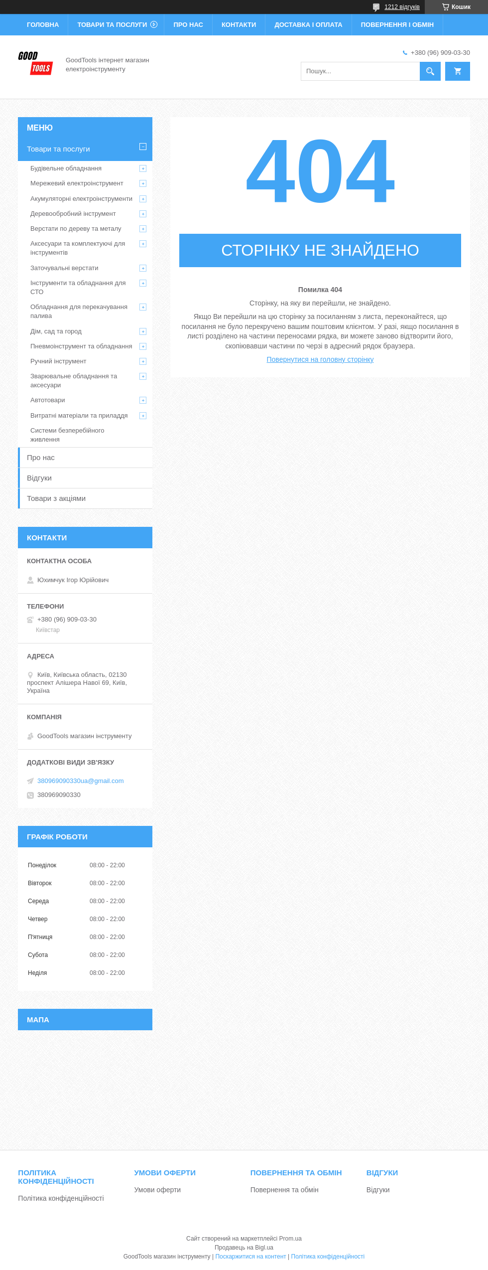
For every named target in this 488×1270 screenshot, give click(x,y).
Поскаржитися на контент (250, 1256)
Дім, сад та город (56, 331)
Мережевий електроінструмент (76, 183)
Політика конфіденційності (61, 1198)
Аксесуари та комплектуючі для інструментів (77, 248)
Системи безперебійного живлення (67, 435)
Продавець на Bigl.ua (244, 1247)
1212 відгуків (402, 6)
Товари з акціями (56, 498)
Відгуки (39, 478)
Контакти (239, 24)
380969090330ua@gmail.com (80, 781)
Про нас (188, 24)
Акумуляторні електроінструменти (81, 198)
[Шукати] (430, 71)
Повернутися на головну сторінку (320, 359)
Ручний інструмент (58, 361)
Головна (43, 24)
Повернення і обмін (397, 24)
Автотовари (47, 400)
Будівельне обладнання (66, 168)
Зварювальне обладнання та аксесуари (73, 380)
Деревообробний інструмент (73, 213)
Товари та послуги (112, 24)
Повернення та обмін (284, 1190)
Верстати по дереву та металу (76, 228)
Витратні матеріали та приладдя (79, 415)
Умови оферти (157, 1190)
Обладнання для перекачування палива (78, 311)
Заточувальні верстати (64, 268)
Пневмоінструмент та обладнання (81, 346)
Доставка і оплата (308, 24)
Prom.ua (290, 1238)
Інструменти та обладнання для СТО (78, 287)
